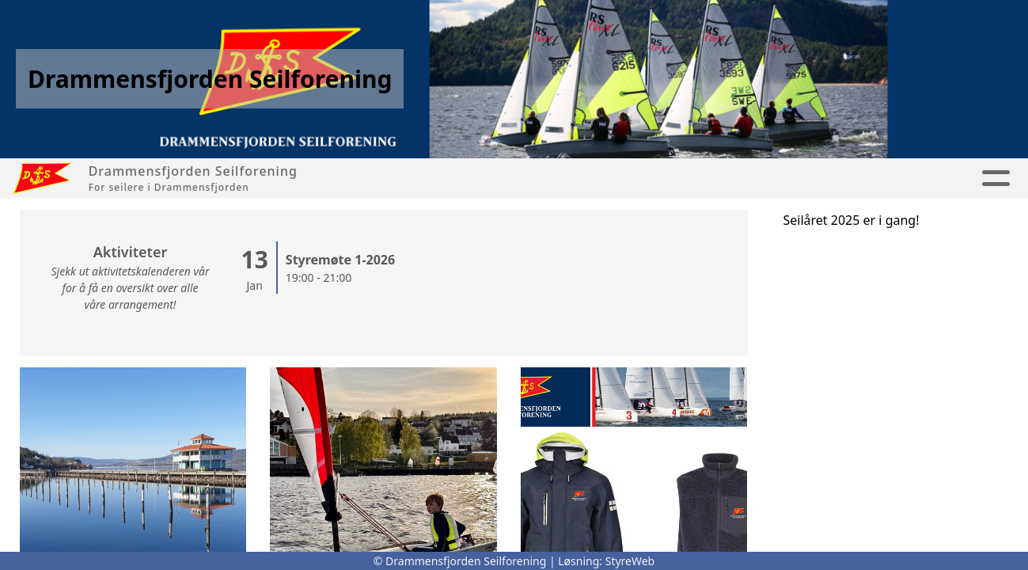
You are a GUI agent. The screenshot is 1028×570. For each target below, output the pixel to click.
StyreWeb (630, 560)
